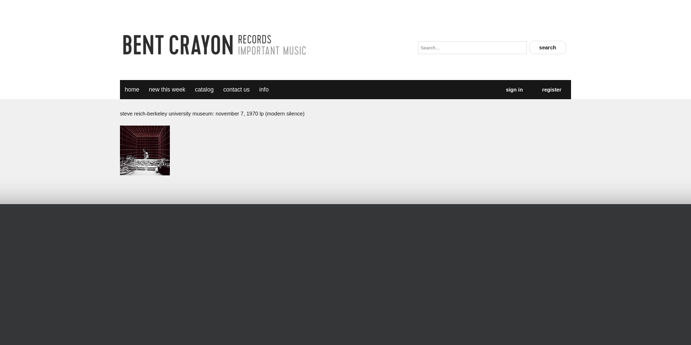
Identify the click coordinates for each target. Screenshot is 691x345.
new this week (167, 89)
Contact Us (236, 89)
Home (132, 89)
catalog (204, 89)
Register (551, 89)
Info (264, 89)
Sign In (514, 89)
